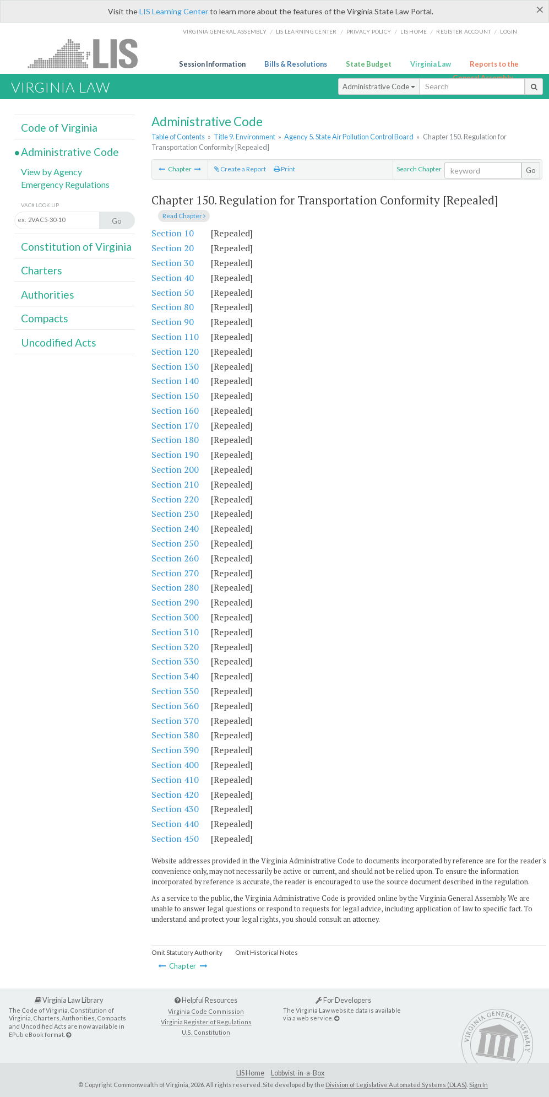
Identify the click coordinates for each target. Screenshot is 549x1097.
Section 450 (175, 839)
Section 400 (175, 765)
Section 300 (175, 617)
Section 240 (175, 528)
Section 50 (172, 293)
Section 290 (175, 602)
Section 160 (175, 410)
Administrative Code (379, 86)
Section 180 (175, 440)
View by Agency (51, 171)
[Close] (540, 9)
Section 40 (172, 278)
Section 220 (175, 499)
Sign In (478, 1084)
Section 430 (175, 809)
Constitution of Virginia (76, 246)
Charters (41, 270)
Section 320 (175, 647)
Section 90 (172, 322)
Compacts (44, 318)
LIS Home (250, 1073)
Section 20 (172, 248)
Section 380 (175, 735)
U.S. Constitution (206, 1032)
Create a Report (240, 169)
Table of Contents (178, 136)
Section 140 (175, 381)
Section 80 (172, 307)
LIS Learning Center (173, 11)
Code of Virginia (59, 127)
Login (508, 31)
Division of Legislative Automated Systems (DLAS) (396, 1084)
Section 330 (175, 661)
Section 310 (175, 632)
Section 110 (175, 337)
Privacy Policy (369, 31)
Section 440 (175, 824)
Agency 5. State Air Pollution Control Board (349, 136)
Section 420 (175, 794)
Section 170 (175, 425)
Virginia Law (430, 64)
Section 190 (175, 454)
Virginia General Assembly (225, 31)
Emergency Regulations (65, 184)
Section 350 (175, 691)
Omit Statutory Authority (186, 952)
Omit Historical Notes (266, 952)
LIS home (413, 31)
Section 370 (175, 721)
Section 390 (175, 750)
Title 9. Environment (244, 136)
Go (531, 170)
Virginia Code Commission (206, 1011)
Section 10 (172, 233)
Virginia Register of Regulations (206, 1021)
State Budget (369, 64)
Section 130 (175, 366)
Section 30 (172, 263)
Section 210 (175, 484)
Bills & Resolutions (295, 64)
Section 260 (175, 558)
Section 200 (175, 469)
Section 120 (175, 351)
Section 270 (175, 573)
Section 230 (175, 513)
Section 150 (175, 396)
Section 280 (175, 587)
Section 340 (175, 676)
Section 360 (175, 706)
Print (284, 169)
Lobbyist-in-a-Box (297, 1073)
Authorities (47, 294)
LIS (89, 53)
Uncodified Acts (58, 342)
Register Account (463, 31)
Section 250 (175, 543)
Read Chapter (183, 216)
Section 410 (175, 780)
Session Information (212, 64)
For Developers (343, 1000)
